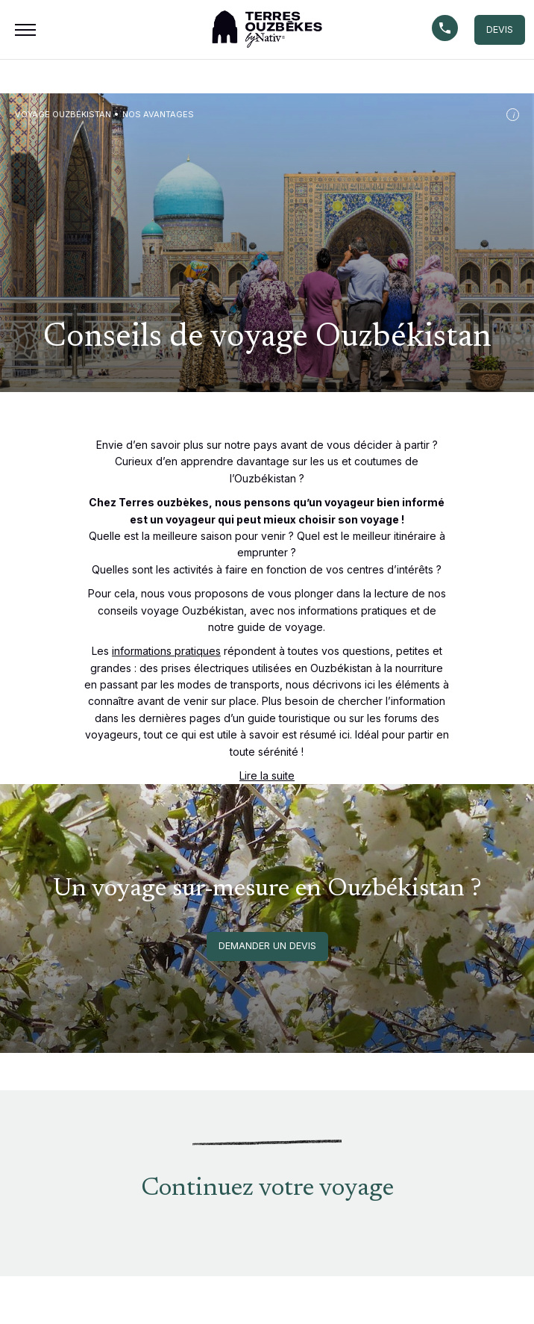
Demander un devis (267, 945)
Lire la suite (267, 775)
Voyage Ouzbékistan (63, 114)
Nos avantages (158, 114)
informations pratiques (166, 650)
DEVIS (499, 29)
